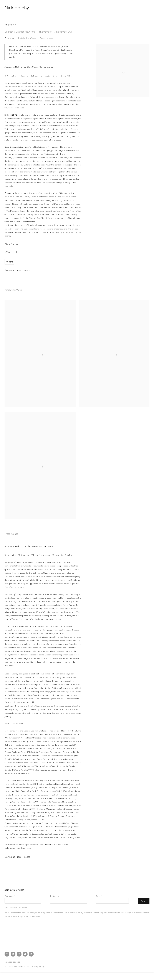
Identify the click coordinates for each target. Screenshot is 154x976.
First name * (10, 896)
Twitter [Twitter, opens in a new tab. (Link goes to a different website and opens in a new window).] (13, 954)
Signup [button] (144, 901)
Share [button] (10, 261)
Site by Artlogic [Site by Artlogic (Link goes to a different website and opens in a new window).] (38, 966)
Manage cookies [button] (12, 961)
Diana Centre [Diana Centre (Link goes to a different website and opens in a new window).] (11, 244)
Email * (99, 896)
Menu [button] (147, 7)
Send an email (31, 954)
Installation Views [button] (27, 38)
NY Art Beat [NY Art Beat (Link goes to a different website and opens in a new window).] (11, 252)
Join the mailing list (25, 954)
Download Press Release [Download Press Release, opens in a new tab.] (17, 270)
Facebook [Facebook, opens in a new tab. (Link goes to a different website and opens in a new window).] (7, 954)
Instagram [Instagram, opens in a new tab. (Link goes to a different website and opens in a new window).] (19, 954)
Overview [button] (10, 38)
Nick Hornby (17, 7)
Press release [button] (46, 38)
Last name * (55, 896)
